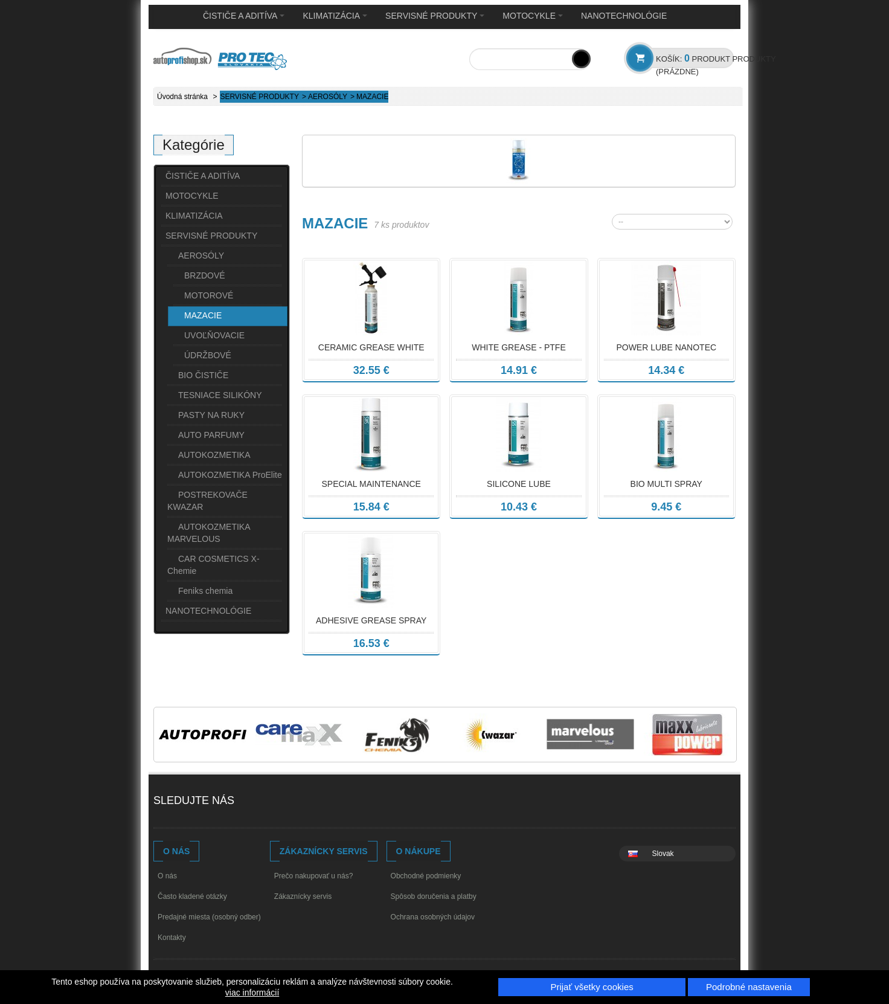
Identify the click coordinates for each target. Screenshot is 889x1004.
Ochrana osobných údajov (433, 917)
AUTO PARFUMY (211, 435)
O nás (167, 876)
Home (172, 16)
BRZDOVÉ (204, 275)
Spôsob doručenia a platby (434, 896)
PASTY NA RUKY (211, 415)
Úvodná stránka (182, 96)
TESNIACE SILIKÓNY (220, 395)
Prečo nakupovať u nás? (313, 876)
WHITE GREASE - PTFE (519, 347)
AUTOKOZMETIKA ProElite (230, 475)
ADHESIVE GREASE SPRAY (371, 620)
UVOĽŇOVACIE (214, 335)
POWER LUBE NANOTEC (666, 347)
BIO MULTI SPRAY (666, 484)
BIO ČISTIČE (203, 375)
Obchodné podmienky (426, 876)
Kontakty (172, 937)
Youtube (279, 802)
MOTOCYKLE (532, 16)
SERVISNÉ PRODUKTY (434, 16)
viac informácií (252, 992)
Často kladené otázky (192, 896)
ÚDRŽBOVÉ (207, 355)
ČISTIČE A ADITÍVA (243, 16)
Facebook (256, 802)
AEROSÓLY (327, 96)
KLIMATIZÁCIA (335, 16)
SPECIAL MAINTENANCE (370, 484)
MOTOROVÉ (208, 295)
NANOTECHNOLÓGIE (624, 16)
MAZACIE (203, 315)
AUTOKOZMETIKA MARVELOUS (209, 533)
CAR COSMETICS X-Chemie (213, 565)
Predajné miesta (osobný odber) (209, 917)
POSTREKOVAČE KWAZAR (207, 501)
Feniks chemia (205, 591)
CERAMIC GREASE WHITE (371, 347)
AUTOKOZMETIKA (214, 455)
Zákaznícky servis (303, 896)
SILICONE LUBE (519, 484)
